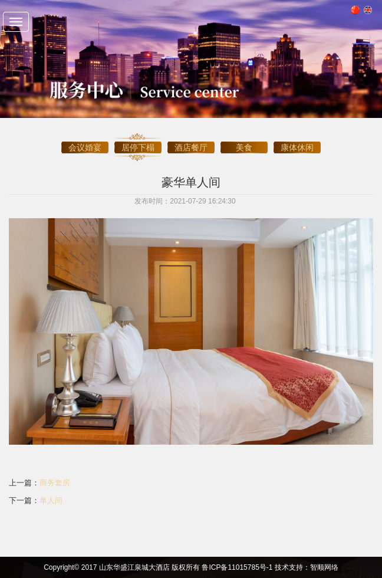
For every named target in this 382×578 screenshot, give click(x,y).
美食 (244, 139)
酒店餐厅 (191, 139)
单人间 (50, 500)
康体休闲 (297, 139)
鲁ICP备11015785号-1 (237, 567)
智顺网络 (324, 567)
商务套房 (54, 482)
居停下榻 (137, 139)
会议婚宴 (84, 139)
